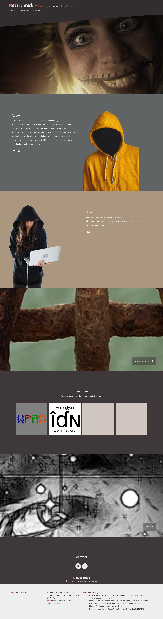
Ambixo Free (69, 592)
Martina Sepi (52, 595)
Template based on (55, 592)
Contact (37, 10)
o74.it (25, 592)
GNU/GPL (51, 598)
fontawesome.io (53, 603)
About (12, 10)
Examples (24, 10)
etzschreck (21, 6)
